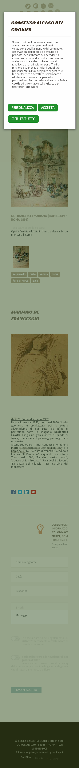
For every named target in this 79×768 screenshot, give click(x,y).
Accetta (47, 108)
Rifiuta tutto (23, 119)
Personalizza (22, 108)
